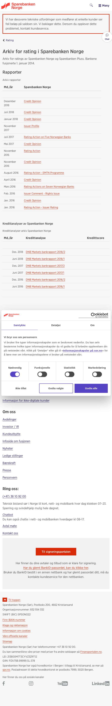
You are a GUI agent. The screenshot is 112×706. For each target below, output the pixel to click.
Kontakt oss (10, 533)
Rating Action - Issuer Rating (41, 207)
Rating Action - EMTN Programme (44, 172)
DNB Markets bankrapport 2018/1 (45, 258)
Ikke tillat (20, 388)
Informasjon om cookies (17, 630)
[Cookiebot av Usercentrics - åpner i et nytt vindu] (93, 315)
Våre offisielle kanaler (15, 636)
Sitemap (7, 641)
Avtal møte (10, 526)
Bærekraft (9, 463)
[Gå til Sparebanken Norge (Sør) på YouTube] (63, 683)
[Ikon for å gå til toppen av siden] (5, 600)
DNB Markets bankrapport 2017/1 (45, 272)
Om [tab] (92, 325)
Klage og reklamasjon (15, 625)
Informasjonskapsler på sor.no (82, 350)
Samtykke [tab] (20, 325)
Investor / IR (11, 426)
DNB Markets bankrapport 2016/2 (45, 279)
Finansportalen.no (91, 651)
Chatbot (8, 514)
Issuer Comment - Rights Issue (42, 193)
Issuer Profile (31, 126)
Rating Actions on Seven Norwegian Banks (49, 186)
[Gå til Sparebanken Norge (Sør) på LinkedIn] (100, 683)
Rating (10, 40)
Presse (7, 470)
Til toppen (14, 600)
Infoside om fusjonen (16, 441)
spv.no (6, 669)
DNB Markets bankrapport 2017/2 (45, 265)
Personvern (10, 477)
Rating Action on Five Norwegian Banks (47, 137)
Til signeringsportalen (56, 551)
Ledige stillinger (13, 455)
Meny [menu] (103, 5)
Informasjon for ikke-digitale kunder (26, 400)
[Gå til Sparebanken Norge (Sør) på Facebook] (4, 683)
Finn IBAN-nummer (14, 619)
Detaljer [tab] (56, 325)
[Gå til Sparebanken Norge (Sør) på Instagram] (31, 683)
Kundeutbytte (11, 434)
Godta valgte (56, 388)
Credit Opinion (32, 101)
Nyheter (8, 448)
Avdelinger (9, 419)
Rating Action (32, 150)
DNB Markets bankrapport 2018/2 (45, 252)
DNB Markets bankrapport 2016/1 (45, 286)
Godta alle (91, 388)
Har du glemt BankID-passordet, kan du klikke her (55, 567)
